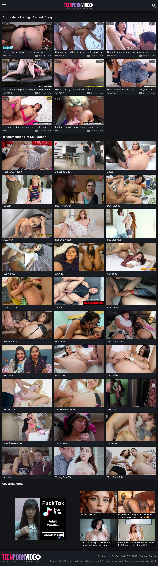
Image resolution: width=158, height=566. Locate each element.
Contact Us (103, 556)
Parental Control (147, 556)
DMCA (115, 556)
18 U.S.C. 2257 (129, 556)
